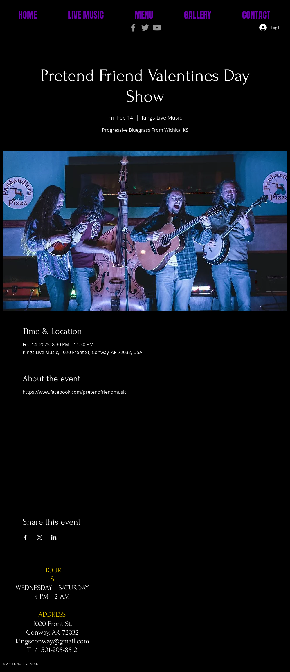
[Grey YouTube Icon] (157, 27)
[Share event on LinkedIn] (54, 537)
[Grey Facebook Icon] (133, 27)
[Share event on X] (39, 537)
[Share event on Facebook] (25, 537)
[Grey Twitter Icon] (145, 27)
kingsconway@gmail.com (52, 641)
